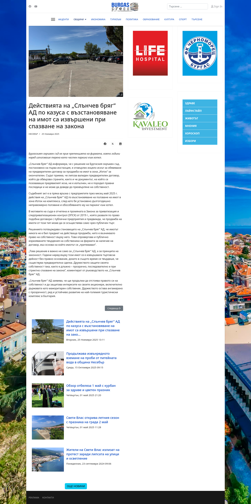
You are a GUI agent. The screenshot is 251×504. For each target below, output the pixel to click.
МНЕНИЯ (191, 126)
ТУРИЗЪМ (115, 19)
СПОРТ (183, 19)
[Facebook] (30, 6)
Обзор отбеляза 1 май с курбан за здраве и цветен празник (91, 387)
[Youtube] (35, 6)
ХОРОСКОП (192, 133)
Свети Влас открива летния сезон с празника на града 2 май (92, 419)
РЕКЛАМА (34, 497)
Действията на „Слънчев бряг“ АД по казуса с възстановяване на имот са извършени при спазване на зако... (93, 328)
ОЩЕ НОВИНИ (76, 486)
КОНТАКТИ (48, 497)
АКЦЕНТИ (63, 19)
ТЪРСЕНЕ (197, 19)
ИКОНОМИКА (98, 19)
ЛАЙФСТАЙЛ (193, 111)
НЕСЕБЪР (33, 133)
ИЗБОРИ (190, 141)
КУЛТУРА (169, 19)
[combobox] (187, 6)
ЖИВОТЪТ (191, 118)
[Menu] (53, 19)
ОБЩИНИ (79, 19)
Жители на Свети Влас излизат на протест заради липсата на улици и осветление (92, 454)
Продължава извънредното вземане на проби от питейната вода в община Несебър (91, 357)
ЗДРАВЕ (190, 103)
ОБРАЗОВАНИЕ (151, 19)
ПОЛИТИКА (132, 19)
